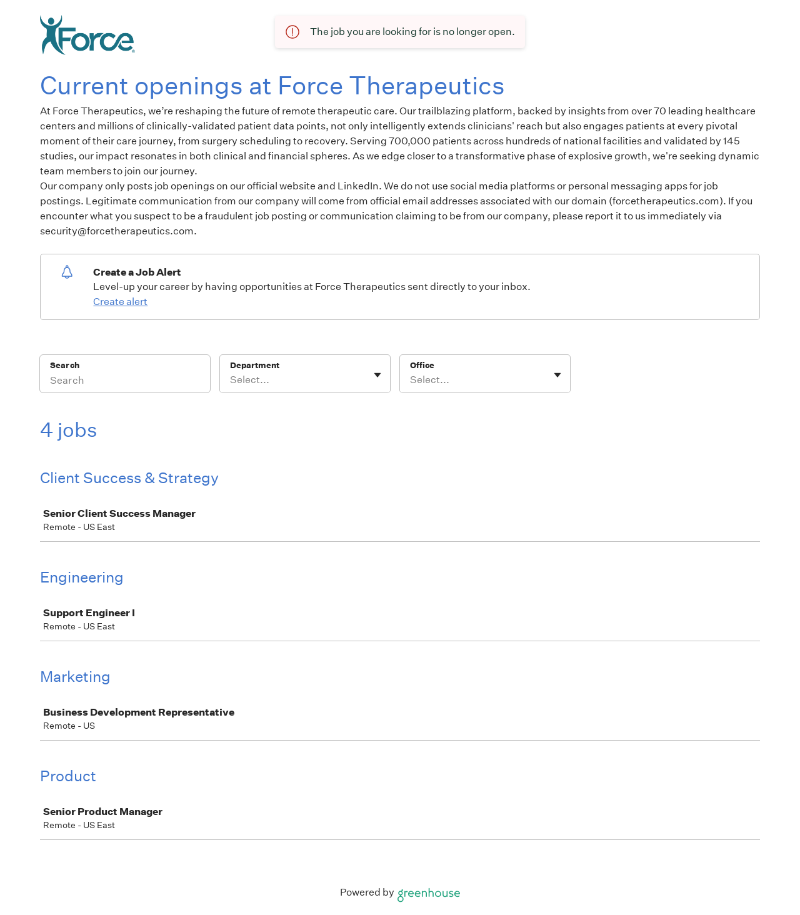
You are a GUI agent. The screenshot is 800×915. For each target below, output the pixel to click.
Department (254, 365)
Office (422, 365)
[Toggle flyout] (377, 375)
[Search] (125, 381)
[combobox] (231, 380)
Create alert (120, 302)
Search (64, 365)
